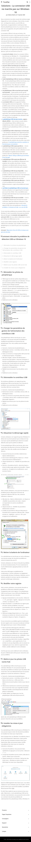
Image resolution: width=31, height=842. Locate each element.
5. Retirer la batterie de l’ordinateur (13, 259)
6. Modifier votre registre (10, 262)
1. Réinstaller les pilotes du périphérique (14, 245)
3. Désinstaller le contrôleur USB (12, 253)
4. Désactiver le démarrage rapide (12, 256)
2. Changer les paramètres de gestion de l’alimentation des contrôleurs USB (14, 249)
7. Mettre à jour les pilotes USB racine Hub (15, 265)
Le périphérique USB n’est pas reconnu (12, 119)
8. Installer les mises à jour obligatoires (14, 268)
